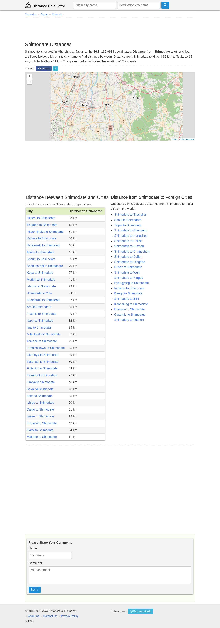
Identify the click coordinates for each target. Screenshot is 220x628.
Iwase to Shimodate (40, 416)
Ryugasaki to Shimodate (43, 245)
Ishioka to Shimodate (41, 286)
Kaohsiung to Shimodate (131, 304)
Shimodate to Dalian (128, 256)
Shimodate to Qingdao (129, 262)
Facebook (44, 68)
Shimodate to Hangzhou (130, 235)
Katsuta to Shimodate (41, 238)
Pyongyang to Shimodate (131, 283)
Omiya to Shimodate (41, 382)
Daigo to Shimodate (40, 409)
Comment (35, 563)
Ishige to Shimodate (40, 402)
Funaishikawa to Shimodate (46, 348)
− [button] (30, 81)
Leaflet (174, 139)
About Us (34, 616)
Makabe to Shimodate (42, 437)
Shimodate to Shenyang (130, 230)
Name (33, 548)
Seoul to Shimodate (127, 220)
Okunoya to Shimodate (42, 355)
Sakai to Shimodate (40, 389)
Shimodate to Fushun (129, 319)
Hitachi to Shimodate (41, 218)
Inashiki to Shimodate (41, 313)
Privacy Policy (69, 616)
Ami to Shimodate (39, 307)
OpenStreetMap (187, 139)
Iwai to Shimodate (39, 327)
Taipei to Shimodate (127, 225)
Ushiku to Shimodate (41, 259)
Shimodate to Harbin (128, 241)
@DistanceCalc (140, 611)
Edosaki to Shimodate (42, 423)
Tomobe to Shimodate (42, 341)
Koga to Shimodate (40, 272)
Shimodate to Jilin (126, 299)
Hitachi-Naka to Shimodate (45, 231)
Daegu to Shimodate (128, 293)
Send (35, 589)
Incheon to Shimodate (129, 288)
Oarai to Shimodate (40, 430)
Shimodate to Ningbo (128, 278)
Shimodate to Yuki (39, 293)
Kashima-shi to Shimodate (45, 266)
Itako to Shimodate (40, 396)
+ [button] (30, 76)
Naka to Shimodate (40, 320)
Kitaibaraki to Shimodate (43, 300)
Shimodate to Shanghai (130, 214)
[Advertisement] (110, 29)
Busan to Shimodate (128, 267)
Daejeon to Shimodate (129, 309)
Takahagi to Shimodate (42, 361)
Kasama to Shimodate (42, 375)
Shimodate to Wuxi (127, 272)
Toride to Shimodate (40, 252)
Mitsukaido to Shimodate (44, 334)
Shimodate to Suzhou (129, 246)
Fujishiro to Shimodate (42, 368)
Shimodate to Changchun (131, 251)
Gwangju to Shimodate (130, 314)
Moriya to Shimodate (41, 279)
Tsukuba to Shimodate (42, 225)
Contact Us (50, 616)
